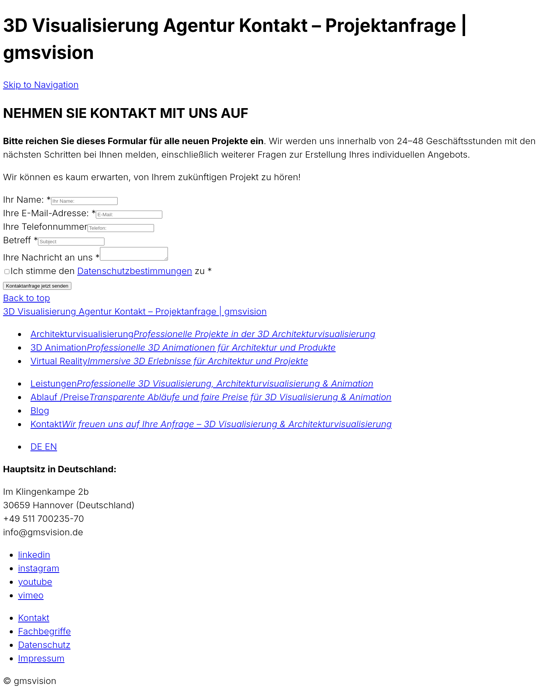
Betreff (20, 240)
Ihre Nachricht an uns (51, 259)
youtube (35, 584)
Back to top (26, 300)
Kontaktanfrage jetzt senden (37, 288)
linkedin (34, 556)
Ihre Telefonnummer (45, 226)
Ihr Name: (27, 199)
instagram (38, 570)
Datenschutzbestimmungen (134, 273)
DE (37, 448)
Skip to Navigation (41, 84)
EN (51, 448)
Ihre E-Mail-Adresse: (49, 213)
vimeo (31, 597)
